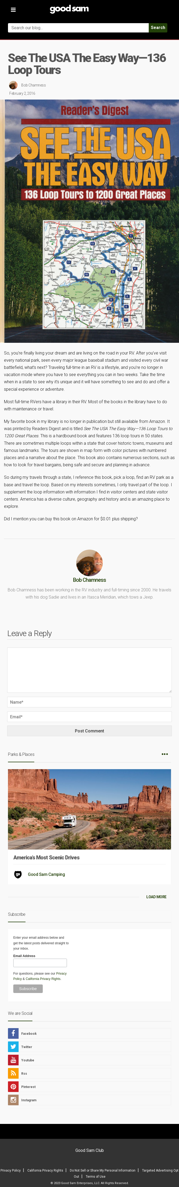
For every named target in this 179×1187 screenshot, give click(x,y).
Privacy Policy (11, 1170)
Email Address (24, 956)
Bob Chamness (33, 85)
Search (158, 27)
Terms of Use (95, 1176)
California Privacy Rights (43, 979)
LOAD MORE (156, 897)
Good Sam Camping (46, 874)
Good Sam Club (89, 1150)
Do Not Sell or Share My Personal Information (102, 1170)
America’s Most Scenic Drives (46, 857)
